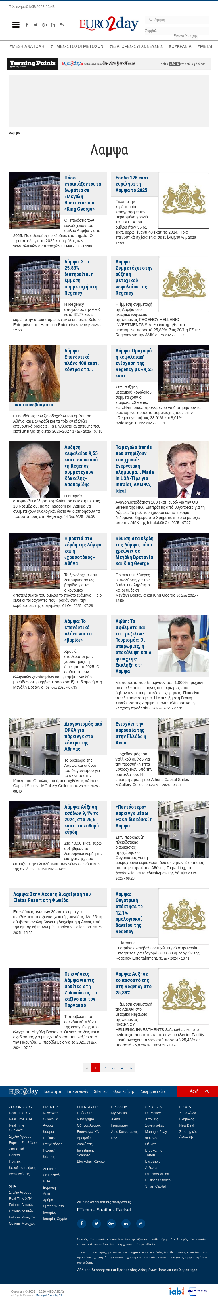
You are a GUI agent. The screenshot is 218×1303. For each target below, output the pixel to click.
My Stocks (119, 1113)
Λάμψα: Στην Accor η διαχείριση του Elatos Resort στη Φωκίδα (52, 897)
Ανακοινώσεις (19, 1174)
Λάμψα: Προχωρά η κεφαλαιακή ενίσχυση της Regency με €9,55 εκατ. (134, 363)
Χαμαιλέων (187, 1113)
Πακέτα (14, 1155)
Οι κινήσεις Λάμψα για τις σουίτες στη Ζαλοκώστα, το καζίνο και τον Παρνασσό (80, 989)
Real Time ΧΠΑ (20, 1119)
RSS (114, 1138)
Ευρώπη (49, 1188)
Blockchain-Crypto (91, 1161)
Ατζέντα (151, 1168)
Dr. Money (153, 1113)
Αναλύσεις (85, 1144)
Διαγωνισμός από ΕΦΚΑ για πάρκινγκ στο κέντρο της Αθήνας (83, 736)
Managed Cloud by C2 (49, 1295)
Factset (123, 1209)
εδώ (174, 64)
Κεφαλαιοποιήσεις (22, 1168)
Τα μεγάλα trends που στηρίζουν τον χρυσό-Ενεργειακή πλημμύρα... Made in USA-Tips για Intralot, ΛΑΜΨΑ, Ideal (135, 469)
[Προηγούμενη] (87, 1067)
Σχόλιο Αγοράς (20, 1137)
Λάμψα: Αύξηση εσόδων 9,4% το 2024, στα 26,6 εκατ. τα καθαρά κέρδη (81, 819)
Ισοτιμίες (49, 1213)
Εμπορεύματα (53, 1206)
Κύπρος (49, 1157)
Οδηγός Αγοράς (89, 1125)
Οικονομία (50, 1119)
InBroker (150, 1244)
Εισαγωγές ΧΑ (88, 1132)
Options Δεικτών (21, 1211)
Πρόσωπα (85, 1113)
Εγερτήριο (153, 1161)
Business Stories (158, 1180)
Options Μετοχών (22, 1224)
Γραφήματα (119, 1125)
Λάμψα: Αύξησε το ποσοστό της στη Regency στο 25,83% (134, 983)
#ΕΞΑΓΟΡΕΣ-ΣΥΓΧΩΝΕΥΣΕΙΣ (136, 46)
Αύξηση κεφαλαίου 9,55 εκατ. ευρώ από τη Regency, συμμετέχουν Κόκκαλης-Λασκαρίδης (81, 465)
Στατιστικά (16, 1149)
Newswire (50, 1113)
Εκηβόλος (186, 1119)
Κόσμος (49, 1132)
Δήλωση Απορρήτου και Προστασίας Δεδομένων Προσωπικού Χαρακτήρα (137, 1270)
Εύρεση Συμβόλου (23, 1143)
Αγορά (48, 1125)
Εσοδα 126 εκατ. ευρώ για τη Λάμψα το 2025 (133, 184)
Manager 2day (156, 1132)
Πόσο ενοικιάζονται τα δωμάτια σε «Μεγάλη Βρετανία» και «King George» (82, 193)
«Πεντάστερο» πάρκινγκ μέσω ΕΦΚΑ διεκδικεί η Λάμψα (134, 816)
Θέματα (151, 1144)
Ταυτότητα (52, 1091)
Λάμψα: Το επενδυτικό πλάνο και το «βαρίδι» (78, 630)
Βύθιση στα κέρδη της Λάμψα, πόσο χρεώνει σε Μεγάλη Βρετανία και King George (135, 550)
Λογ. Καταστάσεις (124, 1132)
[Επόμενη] (131, 1067)
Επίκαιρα (50, 1138)
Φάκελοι (151, 1138)
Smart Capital (155, 1186)
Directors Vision (157, 1174)
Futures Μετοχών (22, 1217)
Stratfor (104, 1209)
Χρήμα (48, 1200)
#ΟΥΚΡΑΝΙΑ (180, 46)
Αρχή (194, 1091)
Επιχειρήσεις (52, 1144)
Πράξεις (15, 1161)
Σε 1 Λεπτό (51, 1175)
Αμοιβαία (84, 1138)
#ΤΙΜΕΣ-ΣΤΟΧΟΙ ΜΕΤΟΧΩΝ (76, 46)
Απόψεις (151, 1119)
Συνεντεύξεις (154, 1125)
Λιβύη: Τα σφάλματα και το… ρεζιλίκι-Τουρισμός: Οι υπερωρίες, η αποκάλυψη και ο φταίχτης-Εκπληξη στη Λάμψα (133, 646)
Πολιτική (49, 1150)
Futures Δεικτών (21, 1205)
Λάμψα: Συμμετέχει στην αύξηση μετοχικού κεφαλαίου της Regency (134, 277)
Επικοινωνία (77, 1091)
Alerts (115, 1119)
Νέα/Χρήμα (85, 1119)
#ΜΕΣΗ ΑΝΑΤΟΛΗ (26, 46)
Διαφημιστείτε (153, 1091)
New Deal (186, 1125)
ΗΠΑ (46, 1181)
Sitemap (101, 1091)
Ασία (46, 1194)
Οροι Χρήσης (124, 1091)
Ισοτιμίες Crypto (55, 1219)
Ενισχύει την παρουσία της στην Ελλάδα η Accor (131, 733)
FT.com (84, 1209)
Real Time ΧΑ (19, 1113)
